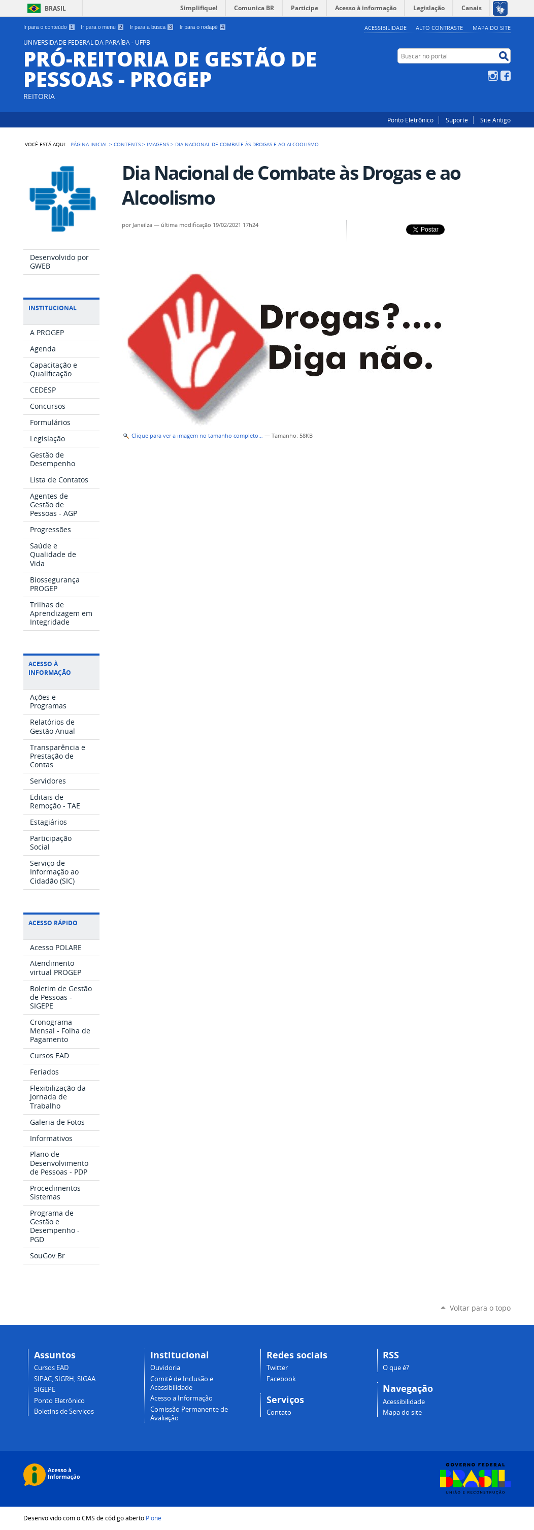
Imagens (158, 144)
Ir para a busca (152, 27)
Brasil (55, 8)
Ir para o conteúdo (49, 27)
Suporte (457, 120)
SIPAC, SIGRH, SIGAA (64, 1379)
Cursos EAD (51, 1367)
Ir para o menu (102, 27)
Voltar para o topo (480, 1308)
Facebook (505, 76)
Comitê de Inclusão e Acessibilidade (181, 1383)
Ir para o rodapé (203, 27)
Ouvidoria (165, 1367)
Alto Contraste (439, 27)
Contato (278, 1412)
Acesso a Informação (181, 1398)
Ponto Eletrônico (410, 120)
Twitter (277, 1367)
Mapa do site (492, 27)
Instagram (493, 76)
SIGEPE (44, 1389)
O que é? (396, 1367)
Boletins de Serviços (64, 1411)
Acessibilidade (385, 27)
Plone (153, 1518)
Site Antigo (495, 120)
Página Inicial (89, 144)
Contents (127, 144)
